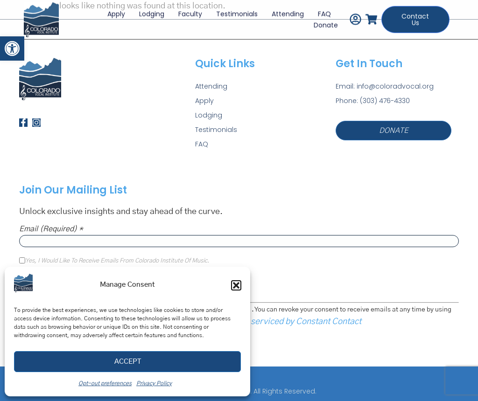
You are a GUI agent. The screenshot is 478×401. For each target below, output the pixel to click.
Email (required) (51, 229)
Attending (288, 12)
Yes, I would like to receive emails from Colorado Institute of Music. (117, 261)
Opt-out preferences (105, 383)
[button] (12, 48)
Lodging (151, 12)
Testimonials (237, 12)
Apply (116, 12)
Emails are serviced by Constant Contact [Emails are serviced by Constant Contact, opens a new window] (285, 322)
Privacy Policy (154, 383)
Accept (127, 361)
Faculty (190, 12)
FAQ (324, 12)
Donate (326, 23)
